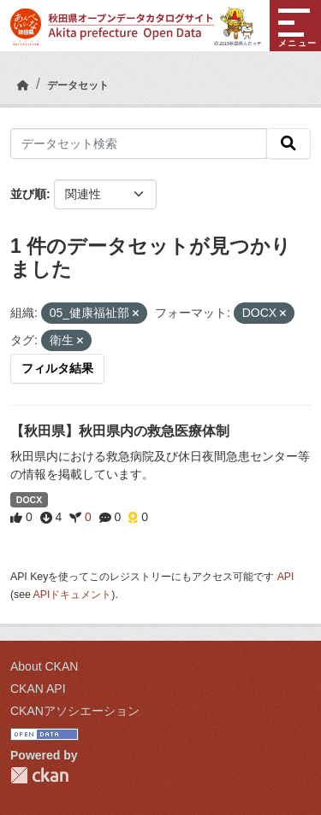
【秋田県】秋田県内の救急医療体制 (119, 431)
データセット (78, 85)
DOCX (29, 500)
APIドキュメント (72, 595)
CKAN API (38, 688)
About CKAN (44, 666)
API (285, 577)
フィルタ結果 (57, 368)
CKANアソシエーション (75, 711)
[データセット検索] (138, 143)
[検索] (288, 143)
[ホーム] (23, 85)
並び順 (28, 194)
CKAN (39, 775)
